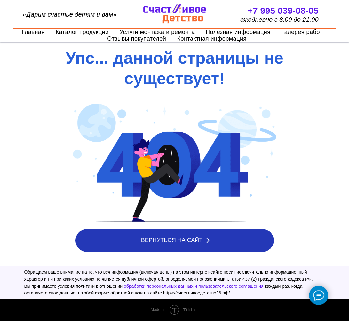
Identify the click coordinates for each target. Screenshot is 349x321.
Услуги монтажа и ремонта (157, 32)
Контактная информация (211, 38)
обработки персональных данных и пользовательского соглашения (194, 286)
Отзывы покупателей (136, 38)
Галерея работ (302, 32)
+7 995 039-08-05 (283, 11)
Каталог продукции (82, 32)
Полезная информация (238, 32)
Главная (33, 32)
